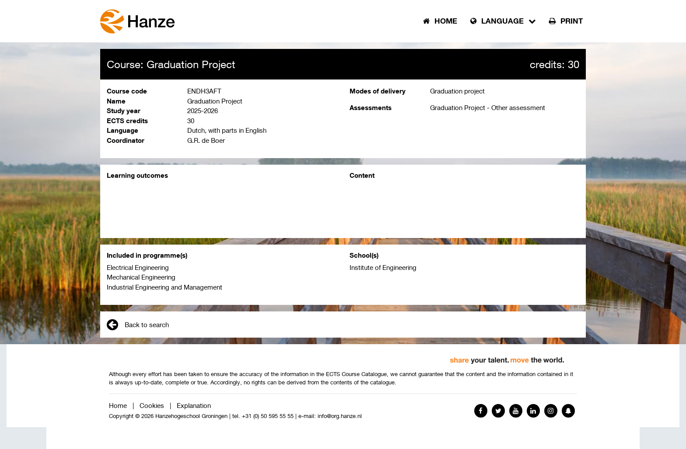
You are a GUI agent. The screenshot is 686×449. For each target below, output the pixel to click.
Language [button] (503, 21)
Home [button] (440, 21)
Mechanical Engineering (141, 277)
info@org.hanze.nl (340, 416)
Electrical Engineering (138, 267)
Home (118, 405)
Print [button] (566, 21)
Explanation (194, 405)
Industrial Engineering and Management (164, 287)
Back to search (138, 324)
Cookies (152, 405)
